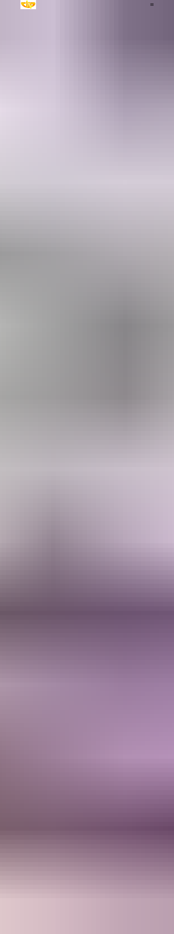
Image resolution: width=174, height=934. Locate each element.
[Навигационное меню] (152, 4)
